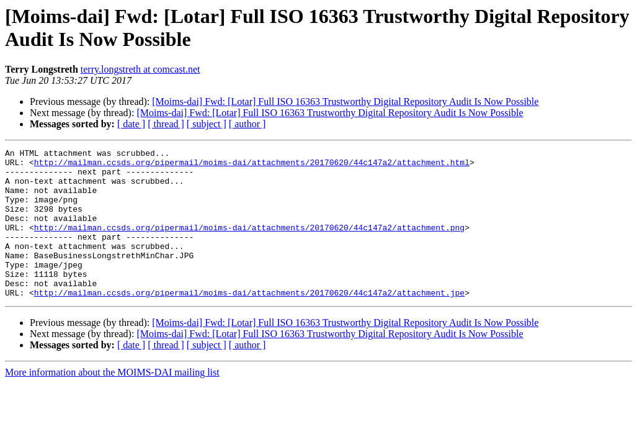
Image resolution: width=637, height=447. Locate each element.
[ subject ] (206, 124)
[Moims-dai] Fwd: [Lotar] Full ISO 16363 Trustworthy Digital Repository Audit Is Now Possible (345, 101)
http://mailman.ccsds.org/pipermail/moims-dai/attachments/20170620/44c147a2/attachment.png (249, 244)
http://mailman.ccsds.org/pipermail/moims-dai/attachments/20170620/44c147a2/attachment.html (252, 165)
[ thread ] (166, 124)
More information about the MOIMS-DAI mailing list (112, 402)
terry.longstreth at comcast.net (140, 69)
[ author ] (247, 124)
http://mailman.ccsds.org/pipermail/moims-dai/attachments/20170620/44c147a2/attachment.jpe (249, 322)
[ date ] (131, 124)
